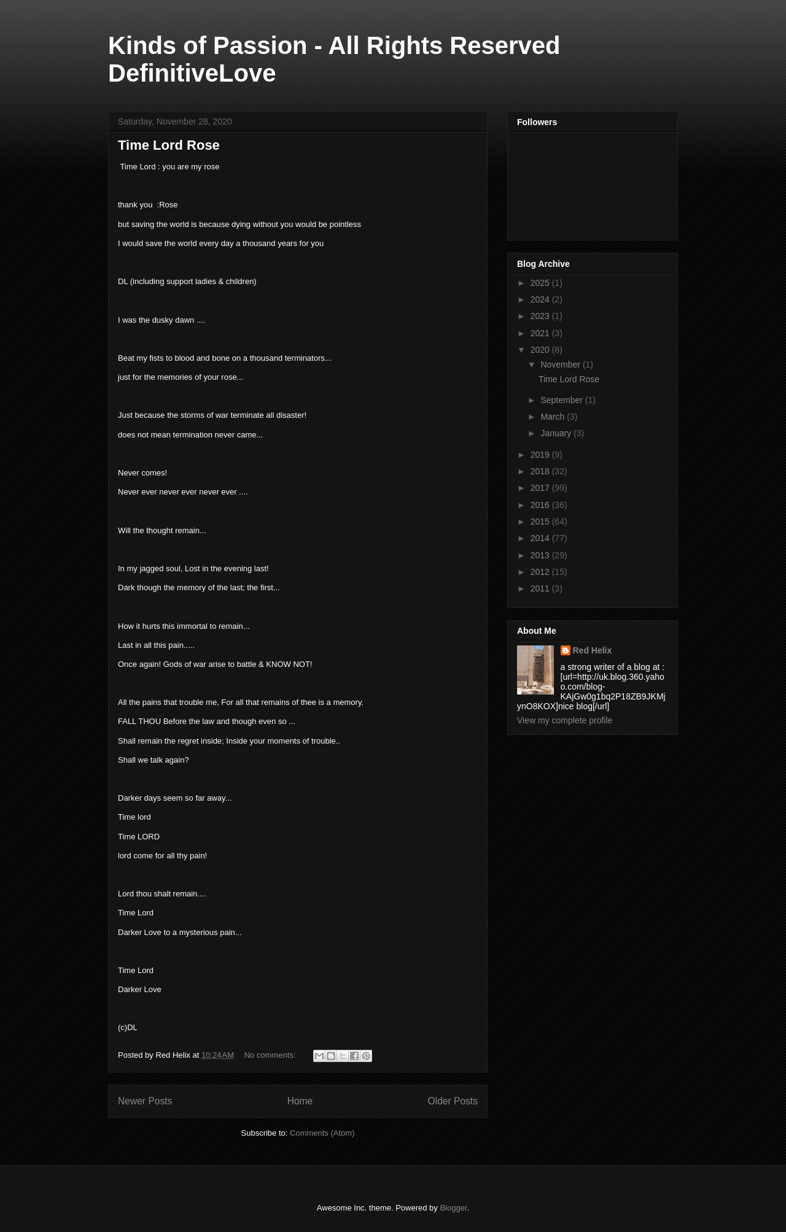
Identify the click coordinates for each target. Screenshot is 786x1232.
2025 (541, 283)
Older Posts (453, 1101)
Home (300, 1101)
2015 (541, 521)
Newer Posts (145, 1101)
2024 (541, 299)
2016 (541, 505)
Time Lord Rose (169, 145)
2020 (541, 350)
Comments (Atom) (322, 1133)
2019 (541, 455)
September (562, 400)
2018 (541, 471)
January (557, 433)
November (561, 364)
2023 (541, 316)
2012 (541, 572)
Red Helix (592, 650)
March (553, 417)
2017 (541, 488)
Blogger (453, 1207)
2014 (541, 538)
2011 (541, 588)
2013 (541, 555)
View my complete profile (564, 720)
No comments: (271, 1055)
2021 (541, 333)
